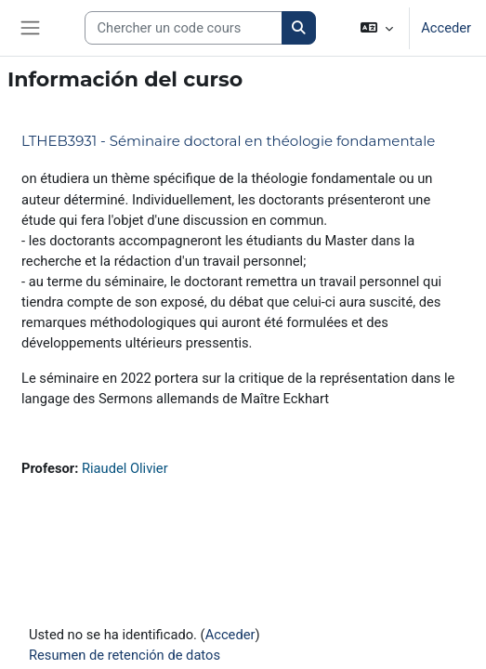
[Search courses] (183, 28)
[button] (376, 28)
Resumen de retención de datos (124, 655)
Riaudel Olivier (125, 468)
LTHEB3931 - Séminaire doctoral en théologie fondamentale (228, 141)
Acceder (446, 28)
